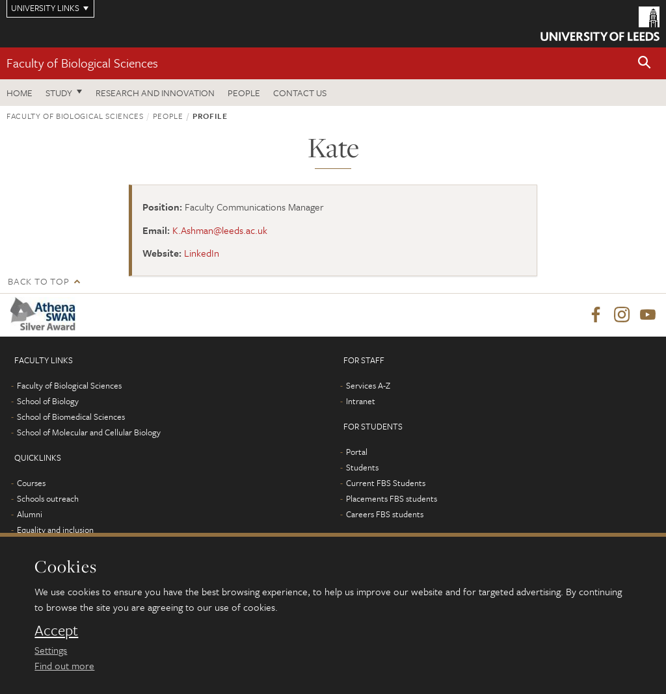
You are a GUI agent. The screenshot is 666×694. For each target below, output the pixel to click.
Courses (31, 482)
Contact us (299, 92)
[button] (644, 63)
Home (20, 92)
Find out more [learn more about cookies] (64, 665)
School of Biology (48, 400)
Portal (356, 451)
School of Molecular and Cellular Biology (89, 432)
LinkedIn (201, 253)
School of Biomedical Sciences (71, 416)
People (244, 92)
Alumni (29, 514)
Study (59, 92)
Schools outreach (48, 498)
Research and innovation (155, 92)
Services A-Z (368, 385)
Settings (50, 650)
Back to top (38, 281)
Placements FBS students (391, 498)
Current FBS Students (385, 482)
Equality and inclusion (55, 529)
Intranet (360, 400)
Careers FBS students (384, 514)
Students (362, 467)
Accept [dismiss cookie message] (56, 630)
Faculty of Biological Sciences (82, 62)
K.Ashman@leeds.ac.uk (219, 230)
